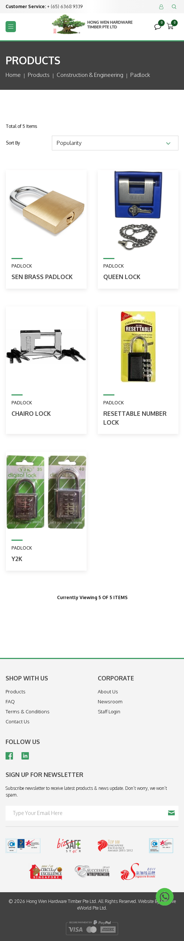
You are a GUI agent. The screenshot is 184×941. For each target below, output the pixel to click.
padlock (140, 74)
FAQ (10, 701)
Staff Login (109, 711)
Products (39, 74)
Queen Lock (121, 277)
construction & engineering (90, 74)
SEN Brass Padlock (42, 277)
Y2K (16, 559)
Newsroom (110, 701)
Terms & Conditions (28, 711)
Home (13, 74)
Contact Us (18, 721)
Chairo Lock (31, 413)
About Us (108, 691)
